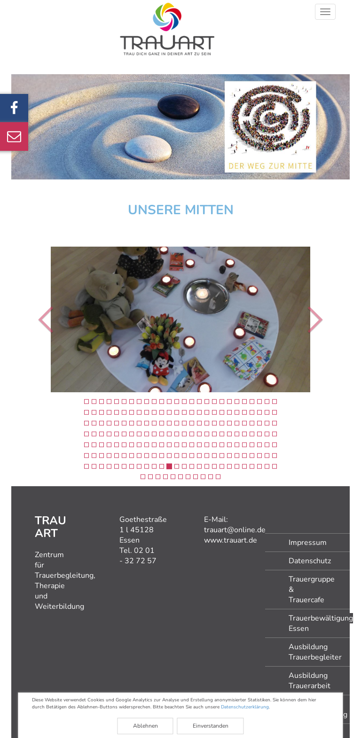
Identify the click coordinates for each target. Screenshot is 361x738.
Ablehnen (145, 726)
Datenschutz (310, 561)
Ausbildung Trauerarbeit (309, 680)
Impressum (308, 542)
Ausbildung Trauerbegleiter (315, 652)
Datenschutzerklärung (245, 707)
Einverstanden (210, 726)
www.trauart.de (230, 540)
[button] (34, 320)
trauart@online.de (235, 530)
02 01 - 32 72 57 (138, 555)
